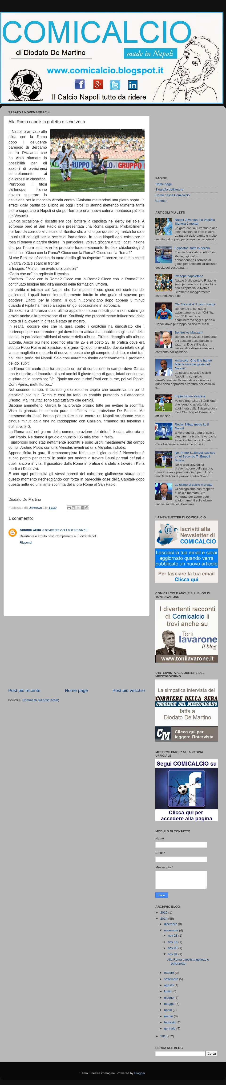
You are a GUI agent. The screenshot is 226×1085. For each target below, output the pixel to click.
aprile (168, 1010)
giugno (169, 997)
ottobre (169, 972)
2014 (164, 918)
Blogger (139, 1073)
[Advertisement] (76, 651)
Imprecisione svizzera (190, 396)
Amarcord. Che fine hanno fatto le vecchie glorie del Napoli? (193, 364)
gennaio (170, 1028)
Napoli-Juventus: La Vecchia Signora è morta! (195, 221)
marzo (169, 1016)
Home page (76, 690)
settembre (171, 979)
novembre (171, 930)
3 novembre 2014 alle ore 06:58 (64, 530)
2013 (164, 1036)
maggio (169, 1004)
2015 (164, 912)
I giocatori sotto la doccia (192, 248)
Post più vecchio (128, 690)
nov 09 (173, 948)
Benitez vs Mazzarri (188, 332)
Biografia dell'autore (169, 189)
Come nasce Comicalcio (172, 195)
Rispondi (26, 542)
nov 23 (173, 935)
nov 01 (173, 954)
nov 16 (173, 942)
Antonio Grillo (30, 530)
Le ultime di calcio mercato (193, 484)
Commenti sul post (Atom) (40, 700)
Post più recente (24, 690)
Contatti (160, 201)
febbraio (170, 1022)
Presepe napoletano (189, 276)
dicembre (171, 924)
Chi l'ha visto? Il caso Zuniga (195, 304)
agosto (169, 985)
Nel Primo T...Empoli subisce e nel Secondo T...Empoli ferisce (195, 456)
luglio (168, 991)
